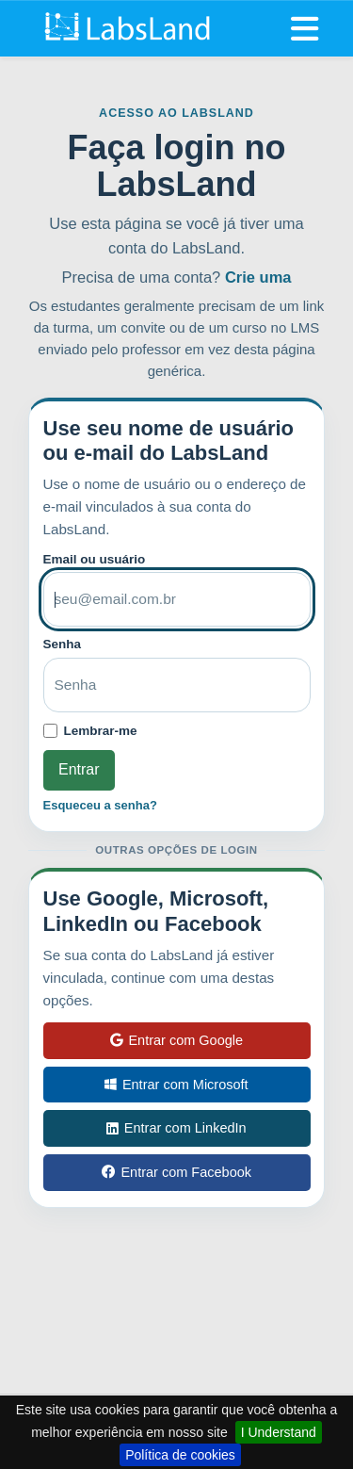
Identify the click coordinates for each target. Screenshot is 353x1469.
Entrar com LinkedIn (176, 1127)
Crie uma (258, 277)
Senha (62, 644)
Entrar (79, 769)
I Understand (278, 1432)
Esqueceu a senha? (100, 805)
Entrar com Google (176, 1040)
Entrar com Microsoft (176, 1084)
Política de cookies (180, 1454)
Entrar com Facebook (176, 1172)
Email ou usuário (94, 559)
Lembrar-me (100, 731)
